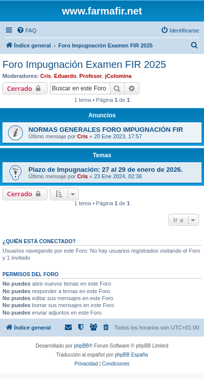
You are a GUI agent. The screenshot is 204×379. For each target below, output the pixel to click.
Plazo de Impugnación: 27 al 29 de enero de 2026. (105, 169)
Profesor (90, 76)
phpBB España (131, 355)
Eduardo (65, 76)
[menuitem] (26, 30)
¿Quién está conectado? (39, 241)
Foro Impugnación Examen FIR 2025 (84, 64)
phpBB (81, 346)
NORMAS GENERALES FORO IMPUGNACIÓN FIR (105, 129)
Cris (45, 76)
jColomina (118, 76)
